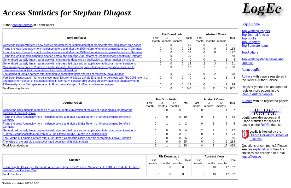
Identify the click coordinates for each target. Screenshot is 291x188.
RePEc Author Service (257, 94)
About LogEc (251, 70)
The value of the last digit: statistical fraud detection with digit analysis (46, 141)
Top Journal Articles (255, 35)
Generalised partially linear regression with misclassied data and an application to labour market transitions (68, 59)
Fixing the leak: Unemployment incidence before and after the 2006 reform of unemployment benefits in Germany (72, 48)
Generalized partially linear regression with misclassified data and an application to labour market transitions (69, 130)
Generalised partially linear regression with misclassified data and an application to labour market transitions (69, 63)
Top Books (249, 38)
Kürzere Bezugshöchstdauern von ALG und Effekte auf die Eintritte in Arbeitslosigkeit (55, 134)
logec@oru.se (251, 156)
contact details (23, 25)
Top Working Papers (256, 31)
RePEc (265, 125)
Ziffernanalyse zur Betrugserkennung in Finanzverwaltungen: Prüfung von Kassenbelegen (58, 84)
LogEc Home (251, 24)
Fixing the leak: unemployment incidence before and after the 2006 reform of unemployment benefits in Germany (72, 55)
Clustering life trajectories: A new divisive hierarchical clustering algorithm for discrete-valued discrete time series (72, 44)
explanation (261, 149)
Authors (247, 76)
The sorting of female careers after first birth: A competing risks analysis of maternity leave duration (64, 73)
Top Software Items (255, 46)
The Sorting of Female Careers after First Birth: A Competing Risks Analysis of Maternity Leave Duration (67, 137)
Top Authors (250, 52)
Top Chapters (251, 42)
